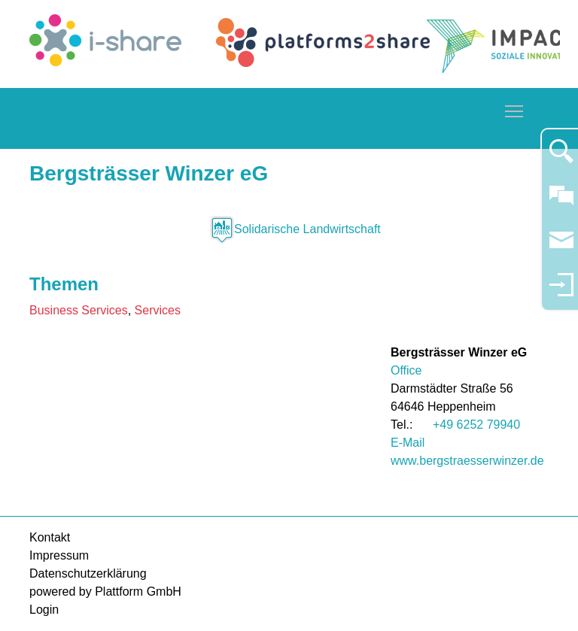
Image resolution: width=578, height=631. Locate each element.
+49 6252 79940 (476, 424)
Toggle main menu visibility (515, 108)
